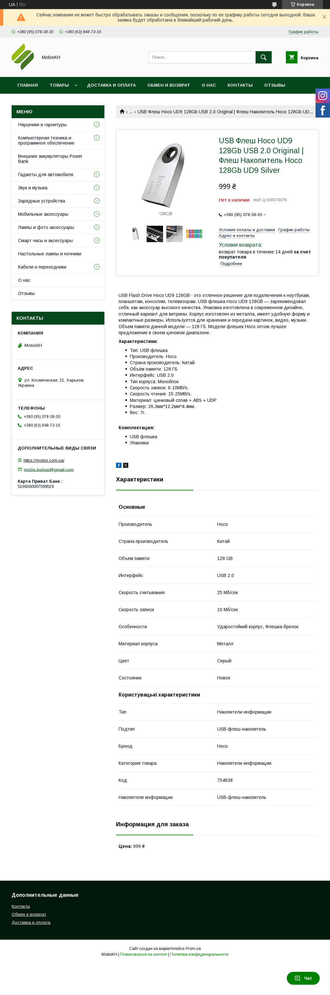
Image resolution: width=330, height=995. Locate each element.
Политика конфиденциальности (199, 954)
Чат (303, 978)
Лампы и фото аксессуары (46, 227)
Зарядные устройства (41, 201)
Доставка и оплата (111, 85)
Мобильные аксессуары (43, 214)
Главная (27, 85)
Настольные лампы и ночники (49, 253)
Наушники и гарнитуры (42, 124)
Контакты (240, 85)
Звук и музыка (32, 187)
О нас (209, 85)
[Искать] (264, 57)
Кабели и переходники (42, 267)
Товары (59, 85)
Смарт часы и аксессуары (45, 240)
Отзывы (274, 85)
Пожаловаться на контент (143, 954)
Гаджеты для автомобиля (45, 174)
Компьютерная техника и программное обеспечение (46, 140)
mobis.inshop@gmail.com (49, 469)
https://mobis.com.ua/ (44, 460)
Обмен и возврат (168, 85)
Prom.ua (193, 948)
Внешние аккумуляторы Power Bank (50, 159)
